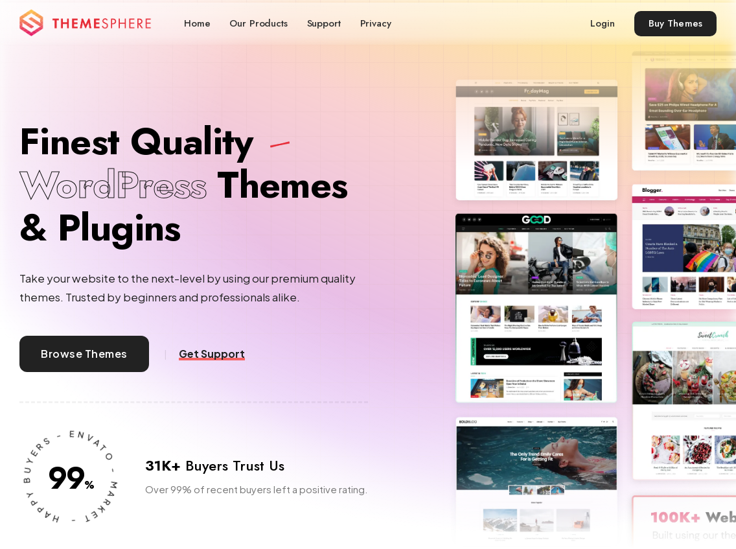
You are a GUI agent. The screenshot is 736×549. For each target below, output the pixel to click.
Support (324, 23)
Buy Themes (676, 23)
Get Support (212, 354)
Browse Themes (84, 353)
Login (602, 23)
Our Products (258, 23)
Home (197, 23)
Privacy (375, 23)
